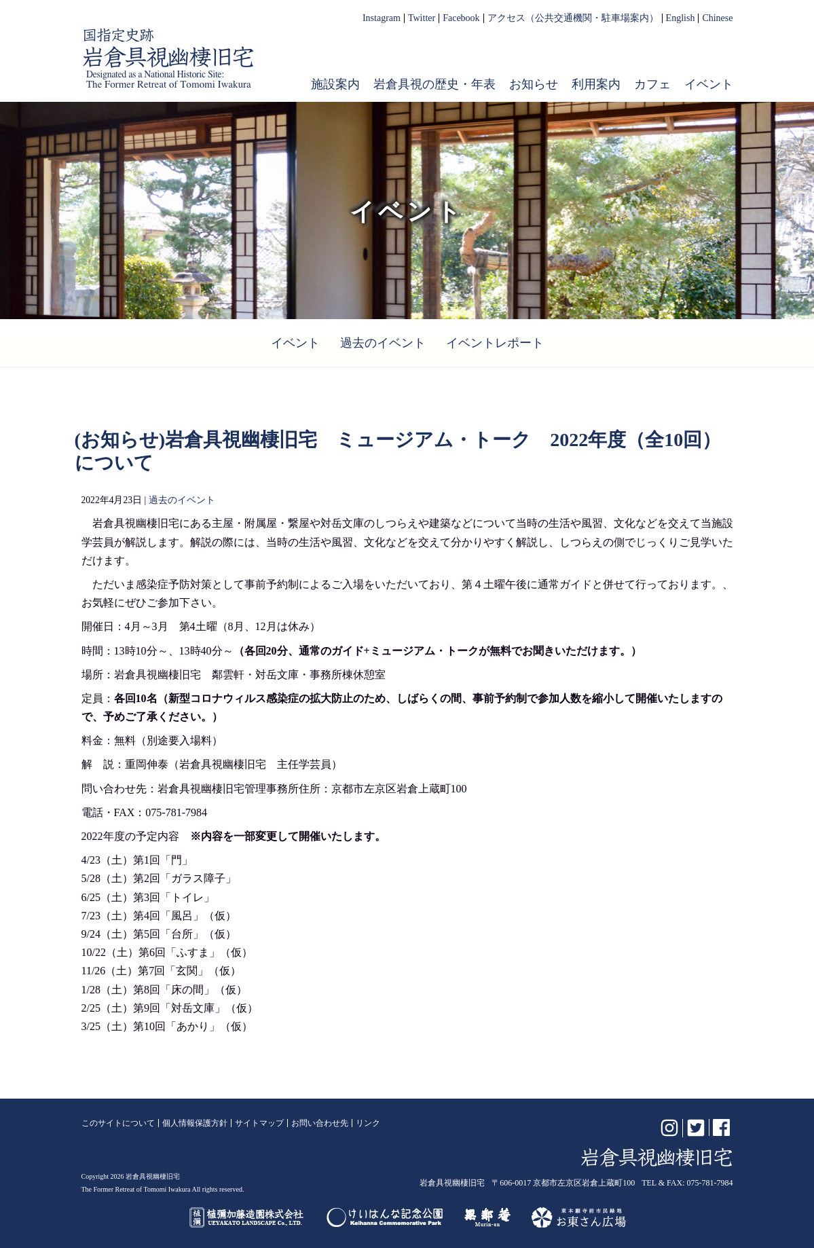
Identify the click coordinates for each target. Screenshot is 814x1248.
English (680, 18)
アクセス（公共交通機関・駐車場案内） (573, 18)
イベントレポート (495, 343)
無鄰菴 (487, 1217)
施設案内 (335, 84)
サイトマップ (259, 1123)
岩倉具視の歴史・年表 (434, 84)
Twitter (421, 18)
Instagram (382, 18)
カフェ (652, 84)
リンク (368, 1123)
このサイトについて (118, 1123)
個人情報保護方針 (194, 1123)
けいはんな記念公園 (384, 1217)
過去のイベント (383, 343)
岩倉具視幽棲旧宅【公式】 (168, 58)
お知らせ (533, 84)
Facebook (461, 18)
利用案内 (596, 84)
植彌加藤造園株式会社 (247, 1217)
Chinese (717, 18)
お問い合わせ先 (319, 1123)
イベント (708, 84)
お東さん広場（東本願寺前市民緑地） (579, 1217)
